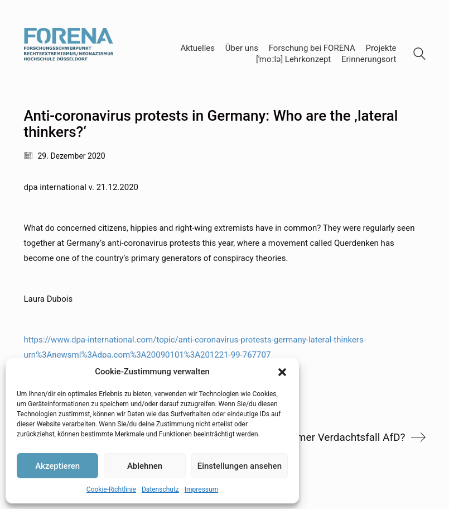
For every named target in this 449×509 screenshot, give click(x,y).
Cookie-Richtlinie (111, 489)
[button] (282, 372)
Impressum (201, 489)
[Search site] (419, 55)
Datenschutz (160, 489)
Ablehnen (144, 466)
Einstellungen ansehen (239, 466)
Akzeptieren (57, 466)
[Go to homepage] (68, 54)
